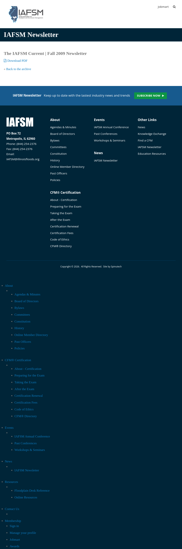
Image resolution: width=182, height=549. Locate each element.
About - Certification (63, 200)
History (55, 160)
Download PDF (16, 60)
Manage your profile (23, 533)
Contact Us (12, 509)
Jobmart (163, 7)
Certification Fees (61, 233)
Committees (58, 147)
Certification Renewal (64, 226)
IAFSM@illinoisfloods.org (22, 159)
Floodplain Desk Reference (32, 490)
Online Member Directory (67, 167)
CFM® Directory (61, 246)
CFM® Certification (65, 192)
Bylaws (54, 140)
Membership (13, 521)
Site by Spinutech (112, 266)
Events (99, 120)
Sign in (14, 526)
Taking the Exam (61, 213)
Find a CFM (145, 140)
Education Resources (152, 153)
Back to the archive (18, 69)
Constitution (58, 153)
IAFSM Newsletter (106, 160)
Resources (11, 482)
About (55, 120)
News (98, 153)
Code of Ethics (59, 239)
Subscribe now (148, 95)
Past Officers (58, 173)
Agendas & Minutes (63, 127)
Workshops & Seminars (109, 140)
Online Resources (26, 497)
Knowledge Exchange (152, 134)
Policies (55, 180)
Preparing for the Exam (65, 206)
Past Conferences (105, 134)
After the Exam (60, 220)
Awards (14, 546)
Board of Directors (62, 134)
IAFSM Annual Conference (111, 127)
